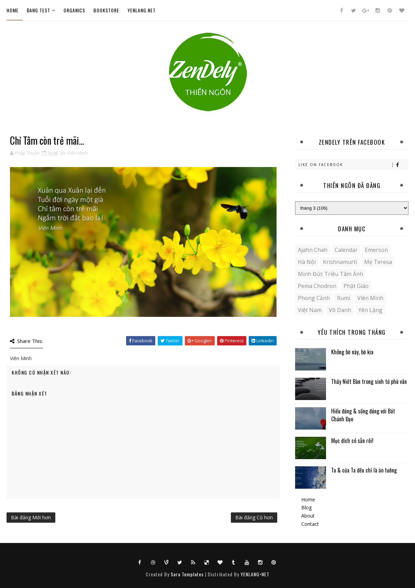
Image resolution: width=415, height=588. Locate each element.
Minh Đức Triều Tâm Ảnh (330, 274)
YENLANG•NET (254, 574)
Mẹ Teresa (378, 262)
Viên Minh (77, 153)
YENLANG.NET (141, 10)
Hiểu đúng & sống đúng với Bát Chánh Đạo (363, 415)
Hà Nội (307, 262)
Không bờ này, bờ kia (352, 352)
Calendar (346, 250)
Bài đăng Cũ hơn (254, 517)
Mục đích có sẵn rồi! (352, 440)
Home (13, 10)
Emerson (376, 250)
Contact (310, 524)
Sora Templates (187, 574)
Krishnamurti (340, 262)
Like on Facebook (353, 164)
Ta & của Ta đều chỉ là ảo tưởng (364, 470)
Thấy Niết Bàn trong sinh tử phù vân (369, 381)
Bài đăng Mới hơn (31, 517)
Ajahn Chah (312, 250)
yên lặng (370, 310)
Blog (306, 507)
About (308, 515)
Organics (74, 10)
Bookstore (106, 10)
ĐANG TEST (38, 10)
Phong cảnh (314, 298)
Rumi (343, 298)
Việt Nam (310, 310)
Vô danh (340, 310)
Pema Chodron (317, 286)
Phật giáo (356, 286)
